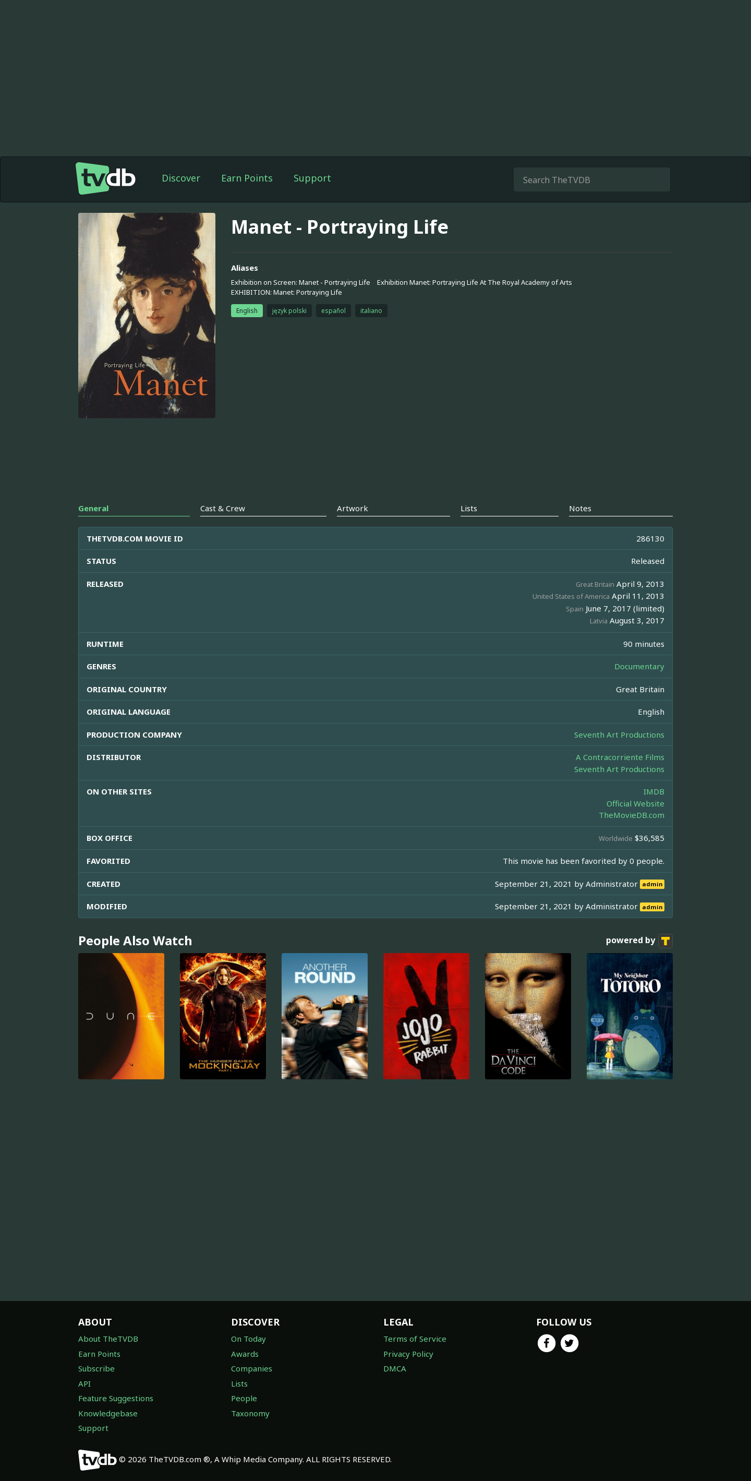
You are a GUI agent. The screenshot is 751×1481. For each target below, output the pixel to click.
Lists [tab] (469, 508)
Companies (251, 1368)
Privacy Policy (408, 1353)
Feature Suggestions (115, 1398)
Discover (181, 178)
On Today (248, 1338)
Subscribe (96, 1368)
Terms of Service (414, 1338)
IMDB (654, 791)
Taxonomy (250, 1413)
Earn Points (247, 178)
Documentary (639, 666)
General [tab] (93, 508)
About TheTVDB (108, 1338)
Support (312, 178)
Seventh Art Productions (619, 734)
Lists (239, 1383)
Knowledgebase (108, 1413)
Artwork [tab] (352, 508)
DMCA (394, 1368)
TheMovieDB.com (631, 815)
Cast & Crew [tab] (222, 508)
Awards (245, 1353)
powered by (639, 941)
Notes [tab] (580, 508)
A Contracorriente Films (620, 757)
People (244, 1398)
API (84, 1383)
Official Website (635, 803)
